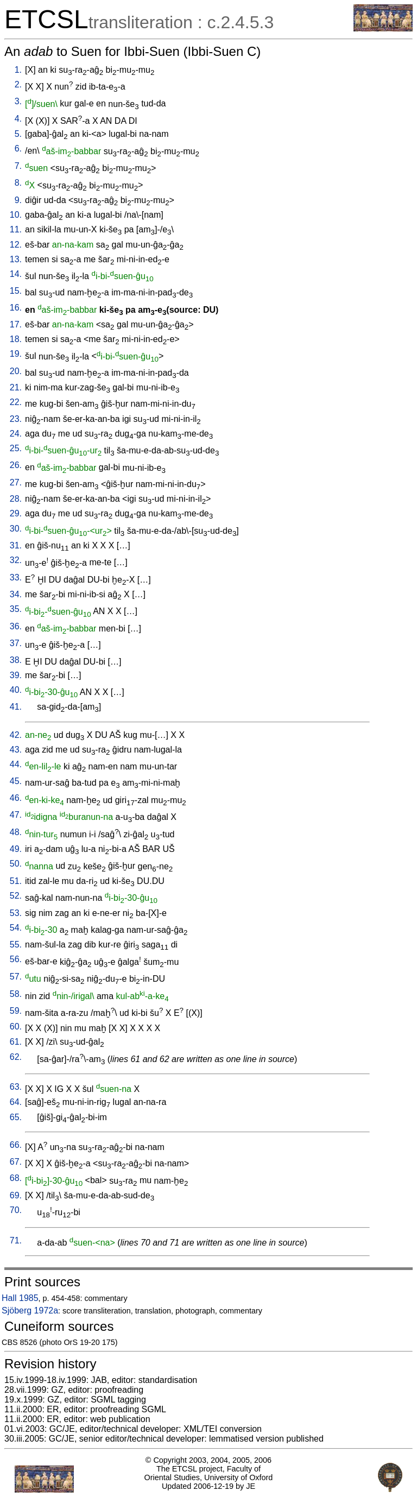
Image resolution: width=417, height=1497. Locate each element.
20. (16, 371)
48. (16, 832)
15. (16, 290)
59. (16, 1010)
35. (16, 609)
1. (18, 69)
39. (16, 675)
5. (18, 133)
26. (16, 465)
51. (16, 881)
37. (16, 643)
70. (16, 1210)
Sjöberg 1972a (30, 1310)
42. (16, 735)
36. (16, 626)
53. (16, 913)
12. (16, 244)
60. (16, 1026)
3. (18, 101)
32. (16, 560)
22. (16, 402)
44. (16, 764)
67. (16, 1161)
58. (16, 994)
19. (16, 353)
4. (18, 118)
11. (16, 229)
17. (16, 324)
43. (16, 749)
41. (16, 706)
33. (16, 577)
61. (16, 1041)
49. (16, 849)
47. (16, 814)
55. (16, 944)
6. (18, 148)
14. (16, 274)
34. (16, 594)
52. (16, 895)
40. (16, 689)
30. (16, 528)
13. (16, 259)
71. (16, 1240)
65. (16, 1117)
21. (16, 387)
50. (16, 863)
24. (16, 433)
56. (16, 959)
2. (18, 84)
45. (16, 781)
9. (18, 200)
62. (16, 1057)
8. (18, 182)
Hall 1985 (20, 1298)
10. (16, 214)
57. (16, 976)
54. (16, 927)
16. (16, 307)
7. (18, 165)
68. (16, 1178)
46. (16, 798)
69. (16, 1195)
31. (16, 545)
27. (16, 482)
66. (16, 1144)
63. (16, 1086)
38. (16, 660)
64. (16, 1102)
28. (16, 498)
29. (16, 513)
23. (16, 419)
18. (16, 339)
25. (16, 448)
